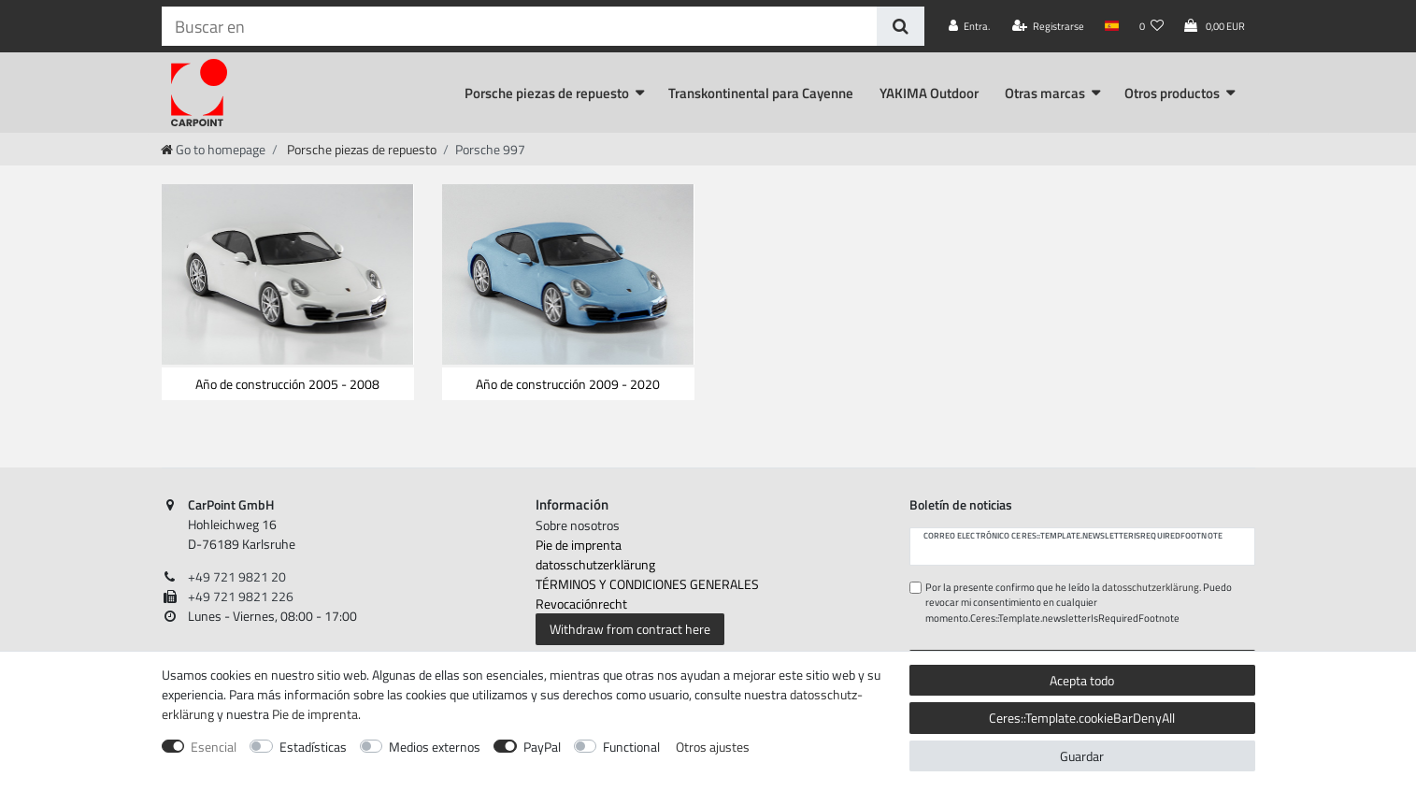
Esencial (213, 746)
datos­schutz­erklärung (595, 564)
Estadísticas (313, 746)
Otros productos (1172, 93)
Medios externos (434, 746)
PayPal (542, 746)
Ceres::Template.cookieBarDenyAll (1082, 717)
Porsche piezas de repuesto (547, 93)
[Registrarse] (1048, 26)
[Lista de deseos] (1151, 26)
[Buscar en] (900, 26)
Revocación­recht (581, 603)
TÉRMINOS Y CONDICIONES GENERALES (647, 584)
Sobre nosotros (578, 525)
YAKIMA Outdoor (929, 93)
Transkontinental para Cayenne (760, 93)
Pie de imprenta (579, 544)
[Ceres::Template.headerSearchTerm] (519, 26)
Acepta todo (1082, 680)
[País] (1111, 26)
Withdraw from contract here (630, 629)
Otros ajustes (713, 746)
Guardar (1082, 756)
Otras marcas (1045, 93)
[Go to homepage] (213, 149)
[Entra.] (969, 26)
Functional (631, 746)
